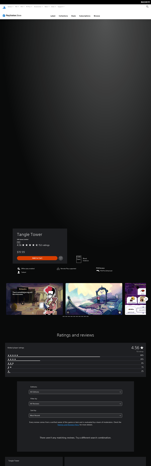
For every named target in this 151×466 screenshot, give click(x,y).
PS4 (21, 6)
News (46, 6)
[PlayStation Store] (12, 13)
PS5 (16, 6)
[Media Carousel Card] (34, 297)
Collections (63, 14)
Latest (52, 14)
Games (10, 6)
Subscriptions (84, 14)
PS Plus (28, 6)
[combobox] (75, 390)
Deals (73, 14)
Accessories (37, 6)
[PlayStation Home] (4, 6)
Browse (97, 14)
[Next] (146, 297)
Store (52, 6)
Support (60, 6)
